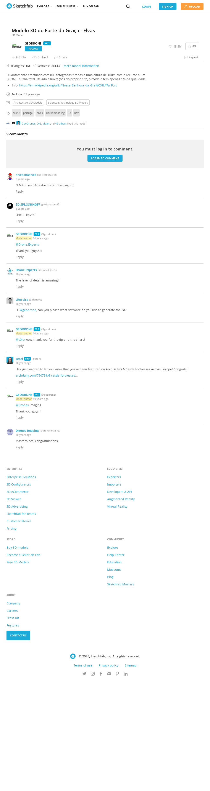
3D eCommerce (17, 602)
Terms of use (83, 775)
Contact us (18, 746)
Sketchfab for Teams (21, 624)
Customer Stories (18, 631)
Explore (43, 6)
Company (13, 713)
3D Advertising (17, 617)
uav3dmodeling (55, 223)
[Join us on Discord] (109, 784)
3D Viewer (13, 609)
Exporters (114, 587)
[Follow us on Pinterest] (117, 784)
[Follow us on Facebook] (101, 784)
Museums (114, 680)
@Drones (22, 515)
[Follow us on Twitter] (84, 784)
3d (69, 223)
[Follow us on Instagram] (93, 784)
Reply (20, 302)
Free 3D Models (17, 672)
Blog (110, 687)
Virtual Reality (117, 617)
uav (76, 223)
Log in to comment (105, 268)
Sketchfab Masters (120, 694)
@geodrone (27, 420)
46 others (61, 233)
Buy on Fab (91, 6)
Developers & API (119, 602)
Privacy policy (108, 775)
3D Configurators (18, 595)
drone (16, 223)
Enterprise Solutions (21, 587)
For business (66, 6)
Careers (12, 721)
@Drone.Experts (27, 355)
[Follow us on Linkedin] (126, 784)
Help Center (115, 665)
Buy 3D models (17, 658)
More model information (81, 176)
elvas (40, 223)
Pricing (11, 639)
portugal (28, 223)
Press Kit (12, 728)
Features (12, 735)
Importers (114, 595)
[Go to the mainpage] (19, 6)
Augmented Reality (121, 609)
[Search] (128, 6)
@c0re (20, 450)
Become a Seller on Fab (23, 665)
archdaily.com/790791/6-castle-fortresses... (47, 486)
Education (114, 672)
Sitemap (131, 775)
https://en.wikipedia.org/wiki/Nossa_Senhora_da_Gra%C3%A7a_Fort (68, 195)
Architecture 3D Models (28, 212)
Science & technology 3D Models (68, 212)
